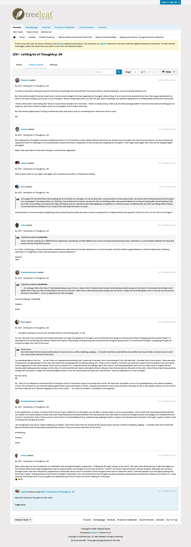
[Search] (108, 72)
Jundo (24, 491)
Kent (23, 186)
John (23, 225)
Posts (19, 64)
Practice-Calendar (64, 27)
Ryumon (25, 80)
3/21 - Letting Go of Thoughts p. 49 (57, 492)
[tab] (19, 65)
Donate (102, 27)
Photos (53, 64)
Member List (46, 32)
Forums (17, 27)
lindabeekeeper (29, 272)
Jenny (24, 455)
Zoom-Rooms (86, 27)
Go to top (171, 519)
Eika (23, 322)
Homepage (31, 27)
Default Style (23, 519)
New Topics (18, 32)
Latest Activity (36, 64)
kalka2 (24, 163)
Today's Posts (32, 32)
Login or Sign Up (170, 2)
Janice (24, 129)
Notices (46, 27)
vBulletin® (95, 532)
